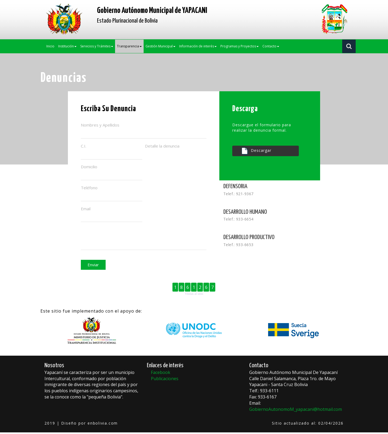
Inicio (50, 46)
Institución (67, 46)
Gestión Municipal (160, 46)
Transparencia (129, 46)
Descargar (256, 151)
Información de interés (198, 46)
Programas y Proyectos (239, 46)
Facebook (160, 374)
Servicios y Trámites (96, 46)
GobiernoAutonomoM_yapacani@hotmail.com (295, 411)
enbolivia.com (103, 424)
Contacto (270, 46)
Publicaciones (164, 380)
